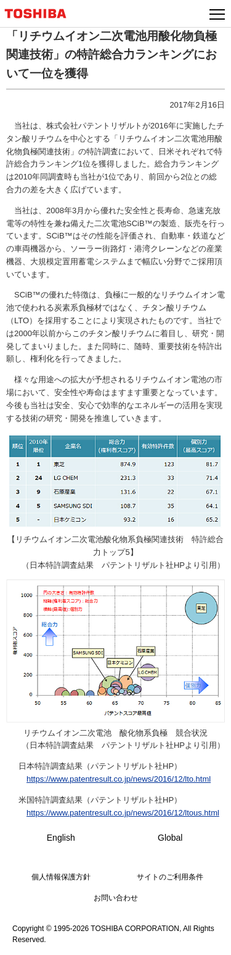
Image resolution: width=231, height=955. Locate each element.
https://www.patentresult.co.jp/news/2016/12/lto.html (118, 779)
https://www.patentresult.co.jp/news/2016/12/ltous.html (122, 812)
